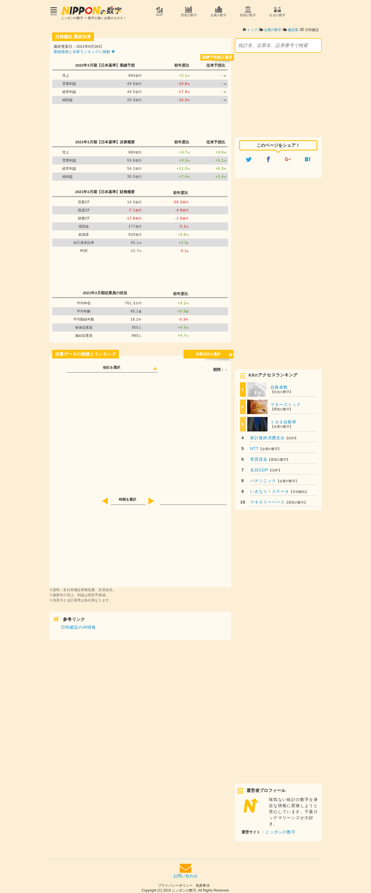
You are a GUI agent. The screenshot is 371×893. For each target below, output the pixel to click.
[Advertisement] (140, 118)
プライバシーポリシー (175, 883)
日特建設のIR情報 (78, 624)
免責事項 (203, 883)
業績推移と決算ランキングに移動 (84, 49)
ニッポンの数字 (280, 829)
